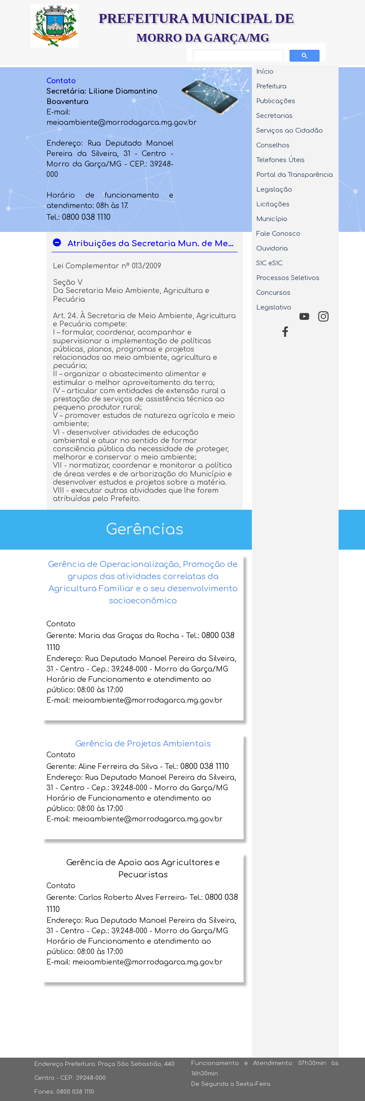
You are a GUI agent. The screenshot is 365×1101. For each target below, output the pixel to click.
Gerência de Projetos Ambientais (143, 743)
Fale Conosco (278, 233)
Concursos (273, 292)
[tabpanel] (109, 149)
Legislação (274, 189)
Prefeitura (271, 86)
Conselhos (273, 145)
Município (271, 218)
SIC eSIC (269, 263)
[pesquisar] (237, 56)
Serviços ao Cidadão (289, 130)
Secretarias (274, 115)
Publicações (275, 101)
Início (265, 71)
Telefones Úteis (280, 159)
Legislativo (273, 307)
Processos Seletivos (287, 277)
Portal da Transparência (294, 174)
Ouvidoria (272, 248)
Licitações (273, 204)
